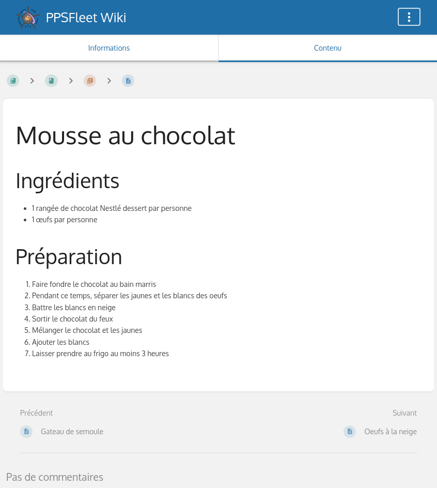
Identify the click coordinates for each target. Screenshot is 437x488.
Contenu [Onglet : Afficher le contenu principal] (327, 47)
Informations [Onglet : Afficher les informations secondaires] (109, 47)
